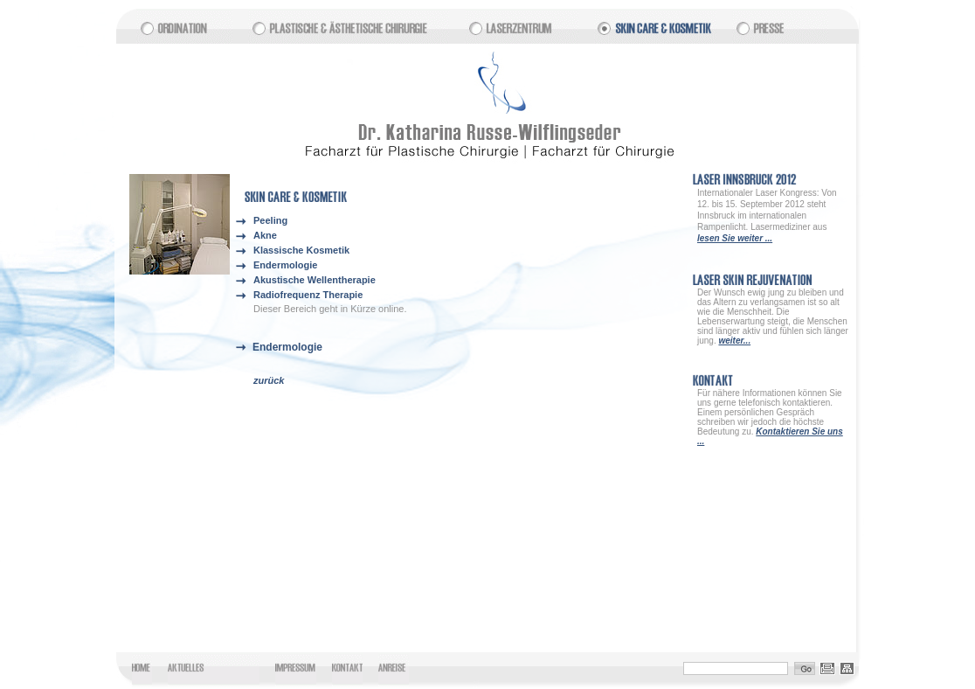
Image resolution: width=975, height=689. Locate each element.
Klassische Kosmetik (301, 250)
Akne (265, 235)
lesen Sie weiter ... (734, 238)
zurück (268, 380)
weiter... (734, 340)
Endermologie (285, 265)
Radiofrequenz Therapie (308, 294)
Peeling (270, 220)
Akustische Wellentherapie (314, 280)
